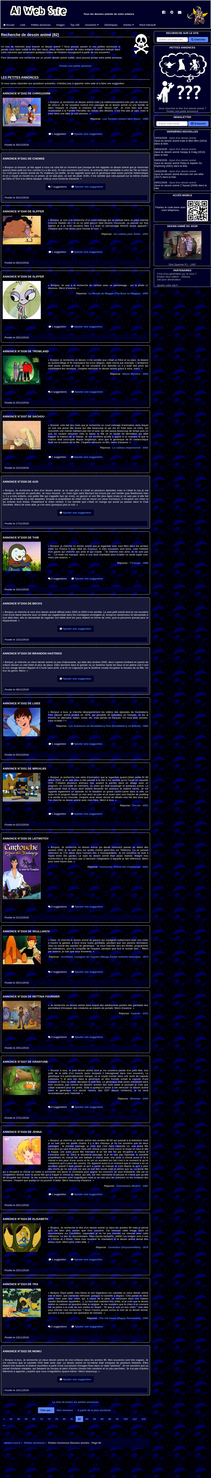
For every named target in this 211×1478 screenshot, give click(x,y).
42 (18, 1419)
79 (56, 1419)
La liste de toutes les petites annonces (75, 1402)
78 (49, 1419)
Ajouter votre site (167, 285)
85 (102, 1419)
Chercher (198, 39)
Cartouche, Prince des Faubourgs (124, 866)
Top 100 (74, 24)
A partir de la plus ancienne (94, 1410)
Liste (22, 24)
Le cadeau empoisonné (130, 447)
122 (143, 1419)
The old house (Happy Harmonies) (123, 1318)
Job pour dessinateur (169, 279)
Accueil (8, 24)
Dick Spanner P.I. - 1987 (182, 248)
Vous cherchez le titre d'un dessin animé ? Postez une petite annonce (182, 81)
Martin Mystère (135, 373)
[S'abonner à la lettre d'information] (172, 123)
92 (117, 1419)
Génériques (111, 24)
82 (79, 1419)
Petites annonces (41, 24)
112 (134, 1419)
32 (11, 1419)
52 (26, 1419)
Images (60, 24)
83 (87, 1419)
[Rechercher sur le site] (172, 39)
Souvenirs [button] (92, 24)
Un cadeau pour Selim (131, 234)
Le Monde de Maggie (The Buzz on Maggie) (118, 293)
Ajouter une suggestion (86, 133)
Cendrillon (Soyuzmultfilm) (128, 1247)
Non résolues (65, 1410)
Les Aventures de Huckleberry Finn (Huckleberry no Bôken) (108, 726)
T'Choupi (138, 563)
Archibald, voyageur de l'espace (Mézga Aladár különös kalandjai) (104, 956)
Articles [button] (128, 24)
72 (41, 1419)
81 (71, 1419)
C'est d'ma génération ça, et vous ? (177, 273)
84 (94, 1419)
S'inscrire (198, 123)
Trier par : (46, 1410)
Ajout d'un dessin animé (182, 137)
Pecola (140, 805)
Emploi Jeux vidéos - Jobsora (173, 276)
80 (64, 1419)
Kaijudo (139, 1013)
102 (126, 1419)
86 (109, 1419)
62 (33, 1419)
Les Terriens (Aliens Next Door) (125, 118)
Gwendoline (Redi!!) (132, 1185)
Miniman (139, 1098)
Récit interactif (148, 24)
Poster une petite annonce (75, 65)
